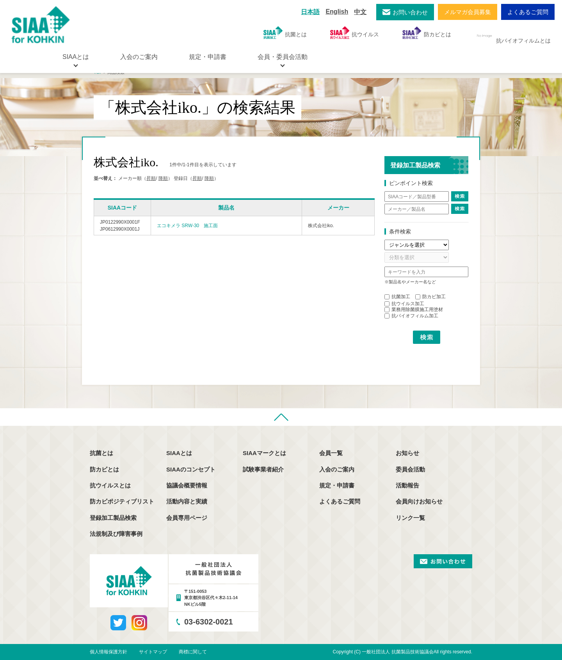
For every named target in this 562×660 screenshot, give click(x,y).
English (336, 11)
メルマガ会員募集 (467, 12)
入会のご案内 (139, 56)
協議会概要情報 (186, 485)
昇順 (151, 178)
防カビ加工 (430, 296)
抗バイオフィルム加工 (411, 315)
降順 (163, 178)
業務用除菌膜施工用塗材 (413, 309)
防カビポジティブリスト (122, 501)
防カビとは (426, 32)
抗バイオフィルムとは (513, 36)
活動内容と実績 (186, 501)
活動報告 (407, 485)
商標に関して (193, 652)
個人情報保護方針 (108, 652)
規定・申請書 (207, 56)
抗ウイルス (354, 32)
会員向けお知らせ (419, 501)
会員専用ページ (186, 517)
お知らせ (407, 453)
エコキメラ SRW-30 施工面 (187, 225)
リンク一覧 (410, 517)
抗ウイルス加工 (404, 303)
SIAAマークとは (264, 453)
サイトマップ (153, 652)
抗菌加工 (397, 296)
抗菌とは (285, 32)
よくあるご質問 (527, 12)
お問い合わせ (410, 12)
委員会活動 (410, 469)
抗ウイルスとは (110, 485)
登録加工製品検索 (113, 517)
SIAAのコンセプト (190, 469)
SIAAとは (179, 453)
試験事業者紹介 (263, 469)
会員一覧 (331, 453)
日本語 (310, 12)
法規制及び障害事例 (116, 533)
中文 (360, 12)
